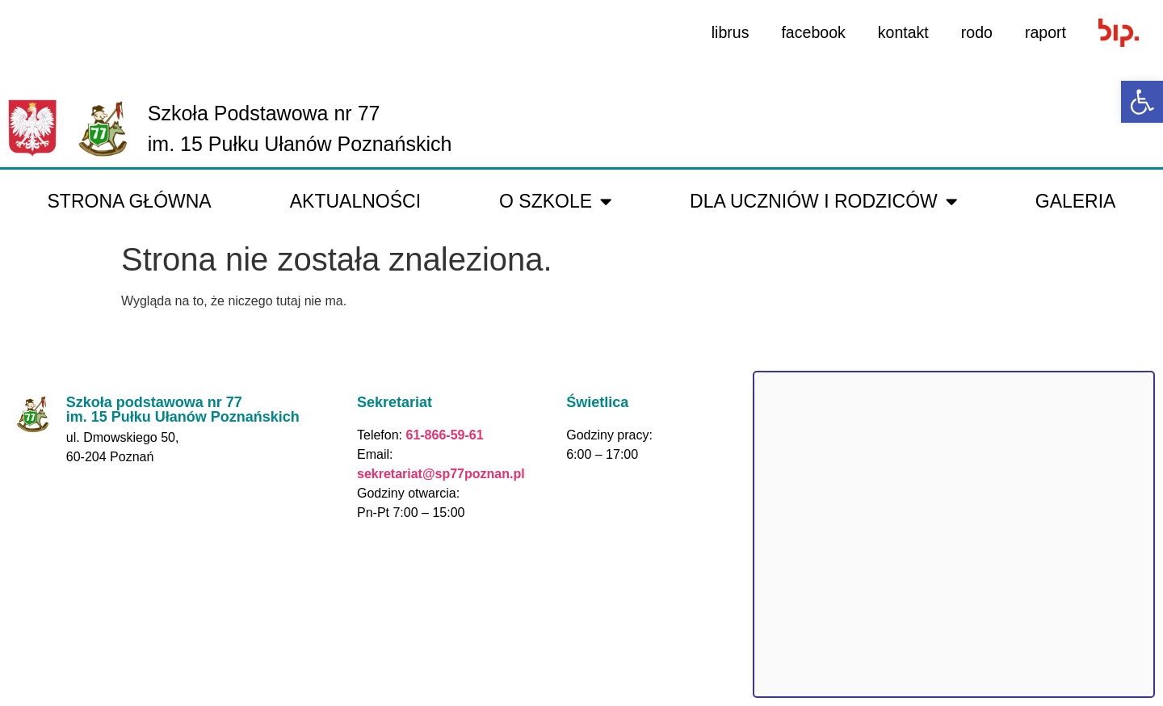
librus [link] (725, 32)
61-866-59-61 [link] (443, 435)
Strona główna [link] (130, 201)
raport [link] (1045, 32)
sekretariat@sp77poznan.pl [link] (441, 474)
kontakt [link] (900, 32)
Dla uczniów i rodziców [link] (823, 201)
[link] (1142, 102)
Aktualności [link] (355, 201)
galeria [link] (1075, 201)
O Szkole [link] (555, 201)
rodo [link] (975, 32)
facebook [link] (809, 32)
